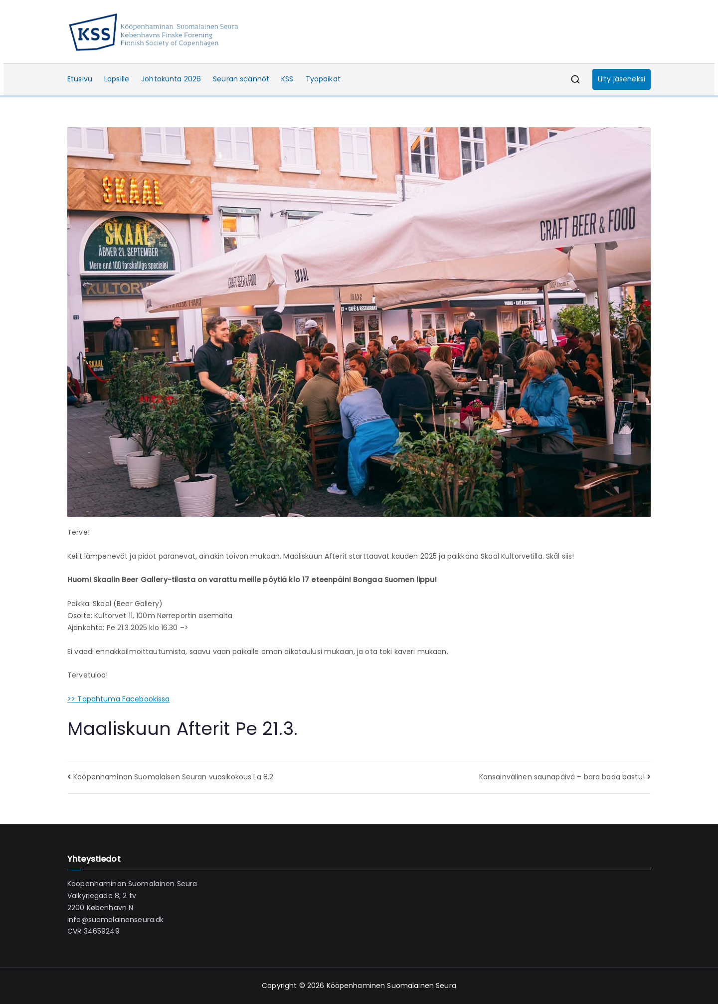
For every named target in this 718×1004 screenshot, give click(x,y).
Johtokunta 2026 (171, 79)
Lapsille (116, 79)
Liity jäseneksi (621, 79)
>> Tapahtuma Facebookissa (118, 699)
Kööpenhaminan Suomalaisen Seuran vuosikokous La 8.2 (173, 777)
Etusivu (79, 79)
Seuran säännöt (241, 79)
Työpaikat (323, 79)
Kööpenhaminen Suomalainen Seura (391, 986)
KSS (287, 79)
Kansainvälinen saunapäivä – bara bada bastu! (562, 777)
